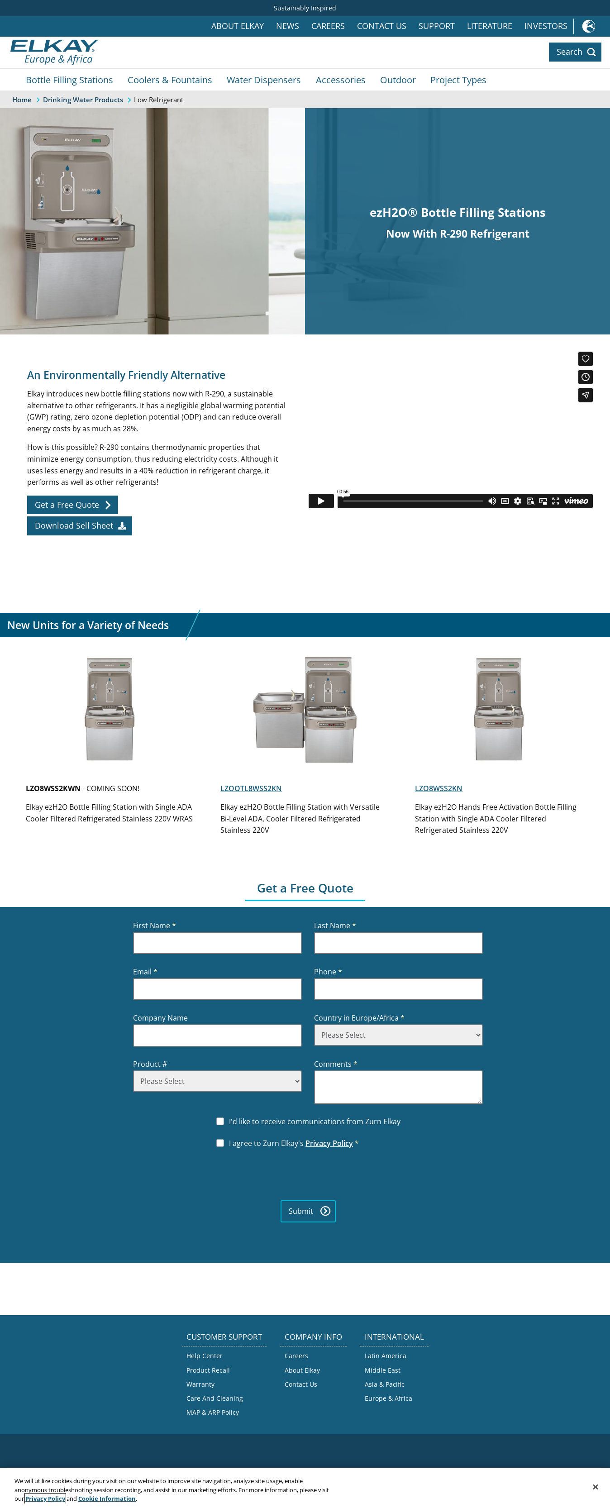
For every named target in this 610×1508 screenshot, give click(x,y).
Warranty (200, 1384)
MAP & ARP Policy (212, 1412)
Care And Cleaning (214, 1398)
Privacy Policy (329, 1143)
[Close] (595, 1487)
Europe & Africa (388, 1398)
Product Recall (208, 1370)
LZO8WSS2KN (438, 788)
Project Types (458, 79)
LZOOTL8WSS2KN (251, 788)
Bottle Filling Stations (69, 79)
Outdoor (398, 79)
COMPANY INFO (313, 1336)
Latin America (385, 1355)
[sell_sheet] (79, 525)
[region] (305, 1488)
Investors (545, 26)
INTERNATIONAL (394, 1336)
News (287, 26)
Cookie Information (107, 1498)
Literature (489, 26)
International (591, 26)
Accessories (341, 79)
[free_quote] (72, 505)
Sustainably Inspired (305, 8)
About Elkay (237, 26)
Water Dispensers (264, 79)
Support (437, 26)
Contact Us (381, 26)
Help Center (204, 1355)
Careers (328, 26)
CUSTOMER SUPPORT (224, 1336)
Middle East (382, 1370)
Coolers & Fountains (170, 79)
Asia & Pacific (385, 1384)
